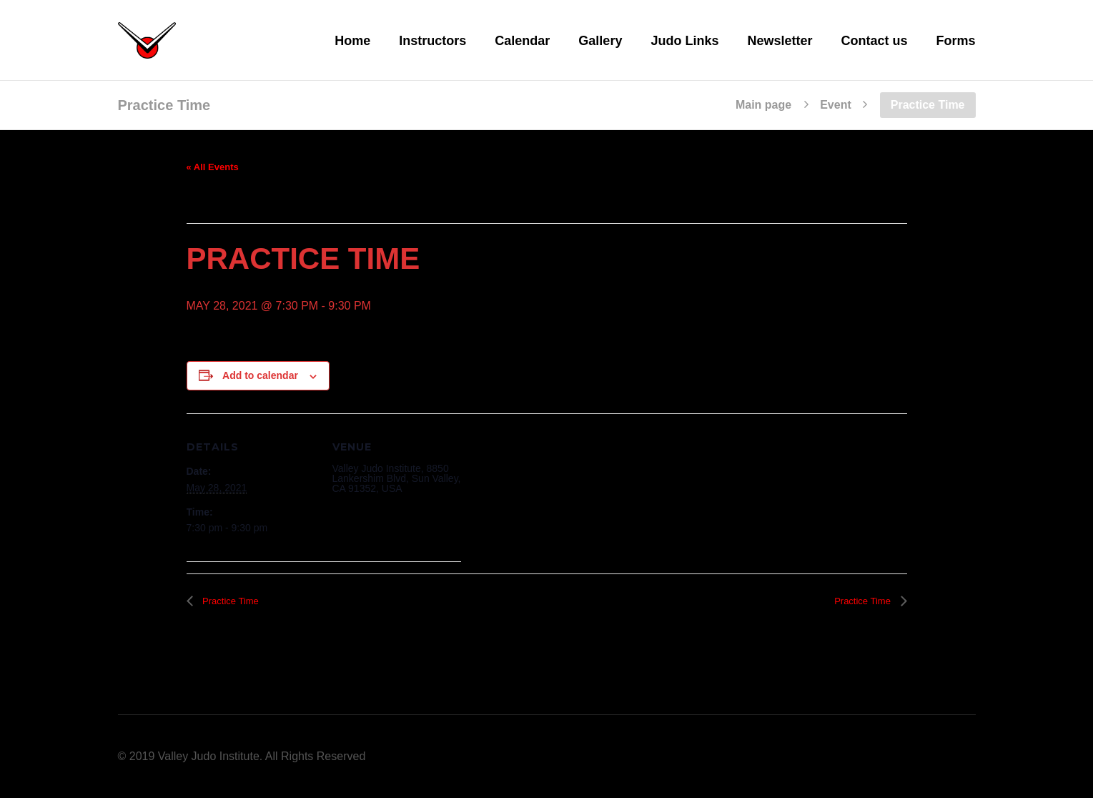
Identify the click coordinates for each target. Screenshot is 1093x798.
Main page (763, 105)
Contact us (874, 41)
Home (352, 41)
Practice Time (229, 601)
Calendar (522, 41)
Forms (955, 41)
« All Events (213, 167)
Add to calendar (260, 375)
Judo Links (684, 41)
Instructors (432, 41)
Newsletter (779, 41)
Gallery (600, 41)
